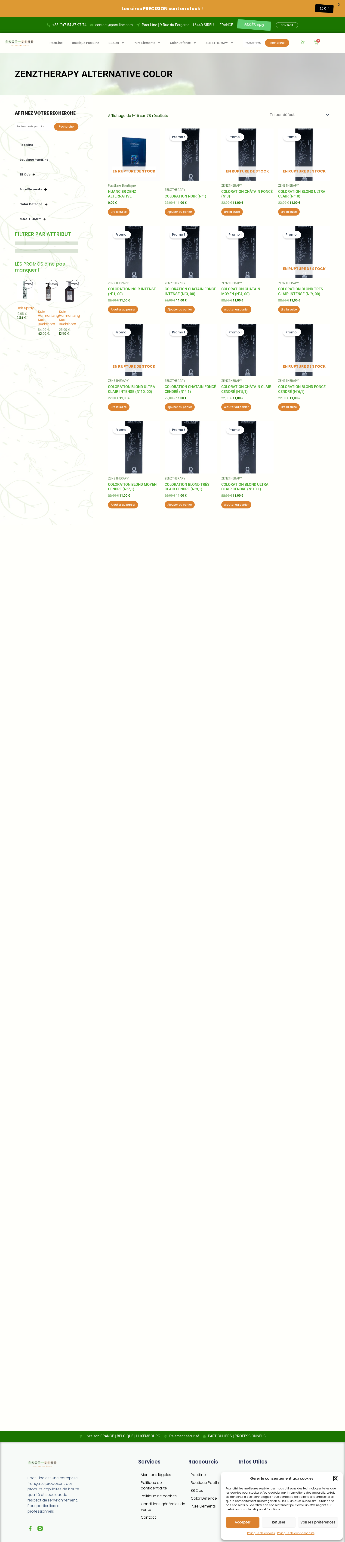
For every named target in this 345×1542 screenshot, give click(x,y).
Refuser (278, 1522)
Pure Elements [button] (147, 40)
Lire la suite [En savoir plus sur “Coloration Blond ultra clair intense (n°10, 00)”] (119, 405)
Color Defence (204, 1496)
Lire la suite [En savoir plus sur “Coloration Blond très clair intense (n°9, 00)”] (289, 307)
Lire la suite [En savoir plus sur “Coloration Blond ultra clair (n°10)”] (289, 209)
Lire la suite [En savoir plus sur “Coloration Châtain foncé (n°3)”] (232, 209)
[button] (335, 1478)
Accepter (243, 1522)
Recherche (277, 40)
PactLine (56, 40)
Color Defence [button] (183, 40)
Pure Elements (203, 1504)
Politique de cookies (261, 1533)
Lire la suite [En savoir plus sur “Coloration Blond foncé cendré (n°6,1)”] (289, 405)
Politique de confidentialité (295, 1533)
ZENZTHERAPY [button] (220, 40)
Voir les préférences (318, 1522)
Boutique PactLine (85, 40)
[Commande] (299, 112)
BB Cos (197, 1488)
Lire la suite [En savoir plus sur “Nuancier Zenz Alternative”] (119, 209)
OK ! (324, 8)
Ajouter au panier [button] (179, 209)
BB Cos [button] (116, 40)
